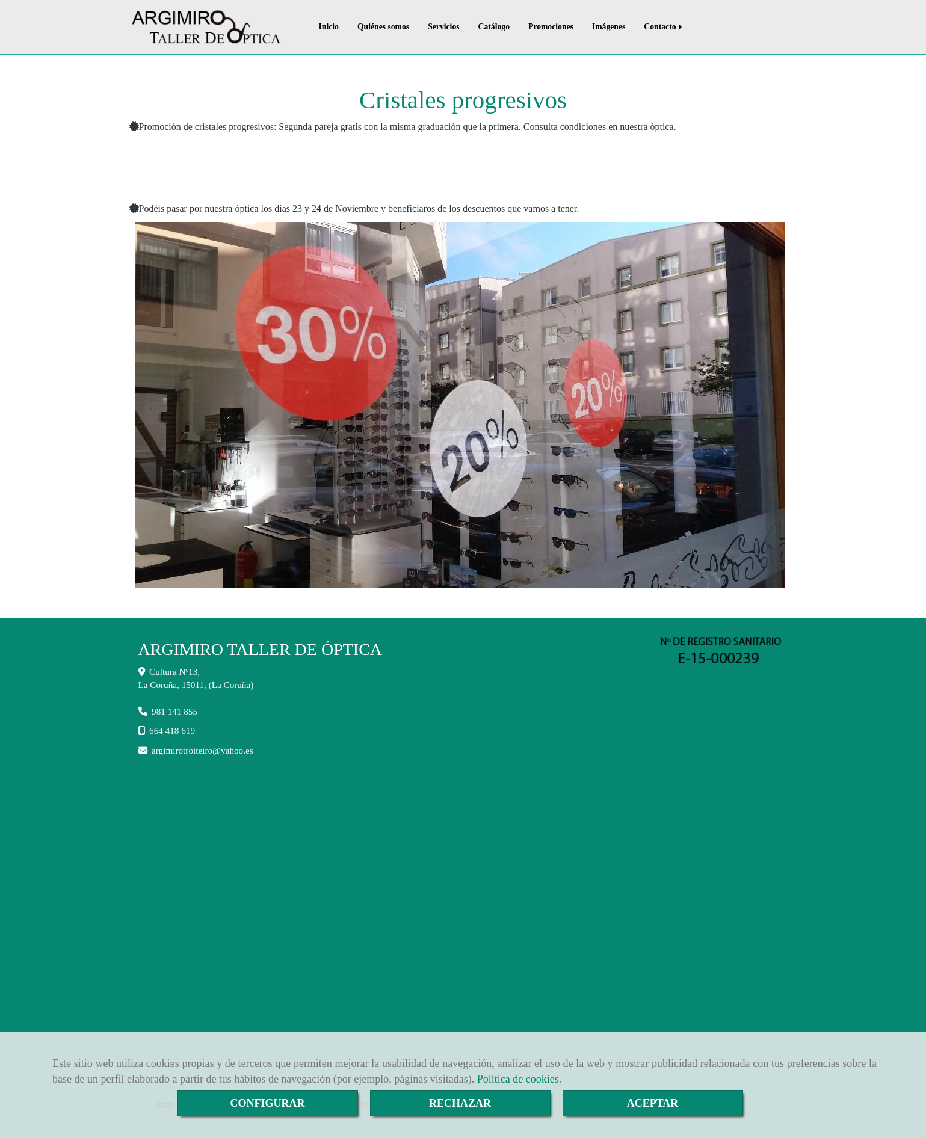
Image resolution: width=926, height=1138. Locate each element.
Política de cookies (518, 1079)
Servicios (443, 26)
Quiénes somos (383, 26)
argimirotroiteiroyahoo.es (202, 750)
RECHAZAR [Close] (460, 1103)
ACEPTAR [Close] (653, 1103)
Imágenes (608, 26)
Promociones (550, 26)
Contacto (664, 26)
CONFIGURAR (267, 1103)
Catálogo (494, 26)
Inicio (329, 26)
